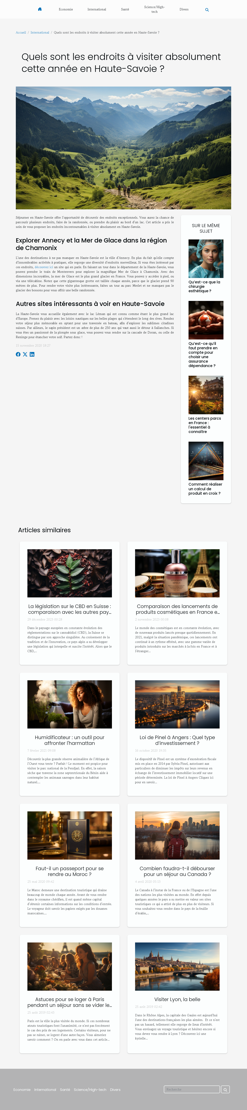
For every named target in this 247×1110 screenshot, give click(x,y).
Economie (66, 9)
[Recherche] (192, 1089)
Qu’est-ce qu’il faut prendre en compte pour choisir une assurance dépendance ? (203, 354)
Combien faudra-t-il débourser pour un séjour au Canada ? (177, 871)
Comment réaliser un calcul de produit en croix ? (205, 489)
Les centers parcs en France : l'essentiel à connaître (205, 425)
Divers (184, 9)
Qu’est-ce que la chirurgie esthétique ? (204, 287)
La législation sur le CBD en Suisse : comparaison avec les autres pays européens (69, 612)
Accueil (21, 32)
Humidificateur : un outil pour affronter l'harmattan (69, 740)
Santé (125, 9)
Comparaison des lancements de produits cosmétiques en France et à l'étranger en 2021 (177, 612)
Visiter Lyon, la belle (177, 999)
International (97, 9)
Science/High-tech (154, 9)
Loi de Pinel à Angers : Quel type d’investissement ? (177, 740)
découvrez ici (44, 267)
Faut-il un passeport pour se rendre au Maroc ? (70, 871)
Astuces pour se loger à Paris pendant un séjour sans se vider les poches (69, 1005)
